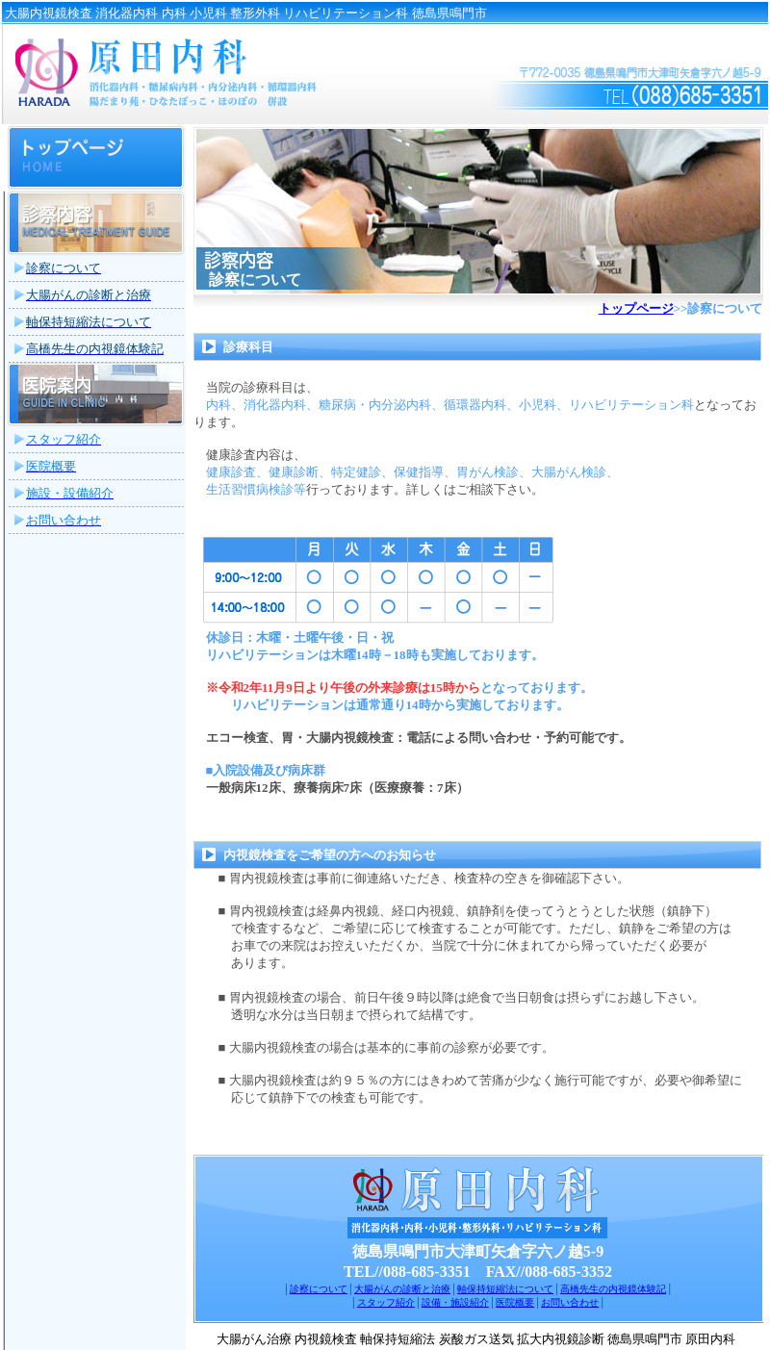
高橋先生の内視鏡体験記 (613, 1289)
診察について (318, 1289)
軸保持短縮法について (505, 1289)
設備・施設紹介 (455, 1302)
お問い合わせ (570, 1302)
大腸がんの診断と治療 (402, 1289)
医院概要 (515, 1302)
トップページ (636, 308)
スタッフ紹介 (386, 1302)
